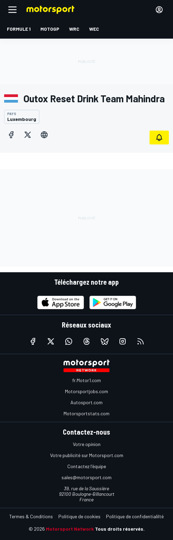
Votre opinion (86, 444)
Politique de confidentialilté (135, 516)
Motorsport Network (70, 529)
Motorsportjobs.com (86, 391)
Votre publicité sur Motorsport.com (86, 455)
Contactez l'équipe (86, 466)
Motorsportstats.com (86, 413)
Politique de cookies (79, 516)
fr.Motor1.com (86, 380)
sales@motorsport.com (86, 477)
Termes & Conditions (31, 516)
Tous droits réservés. (120, 529)
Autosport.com (86, 402)
